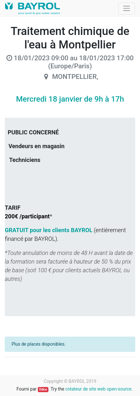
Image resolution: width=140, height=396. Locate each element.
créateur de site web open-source (98, 389)
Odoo (43, 389)
